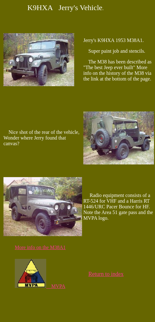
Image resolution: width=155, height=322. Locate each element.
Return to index (106, 274)
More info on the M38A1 (40, 247)
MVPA (40, 286)
